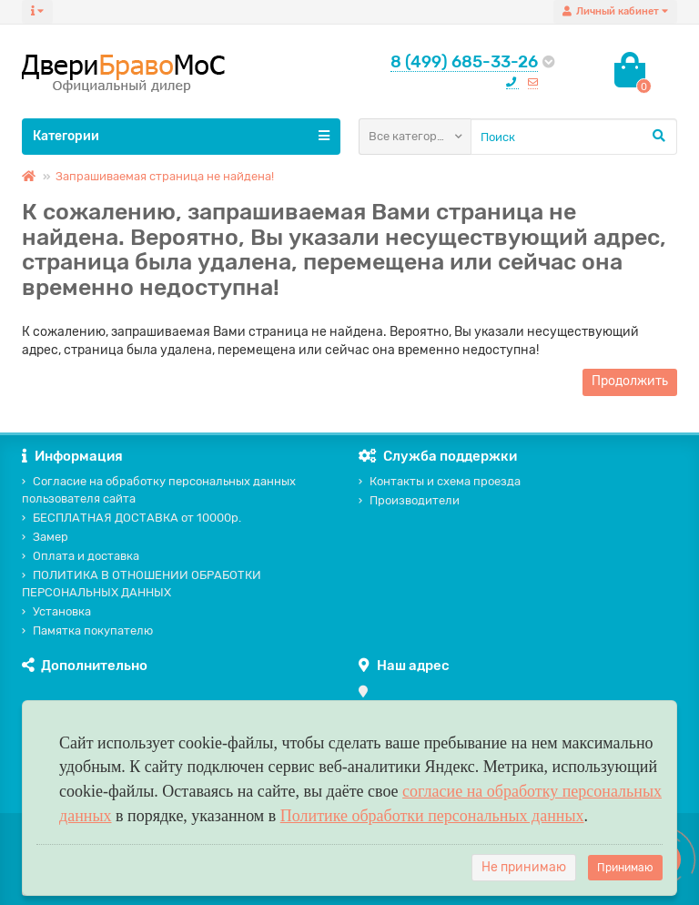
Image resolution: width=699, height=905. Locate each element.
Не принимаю (523, 867)
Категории (181, 135)
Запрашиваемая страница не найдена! (165, 176)
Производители (409, 500)
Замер (45, 537)
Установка (56, 611)
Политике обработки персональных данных (432, 816)
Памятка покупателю (87, 630)
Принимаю (625, 867)
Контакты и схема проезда (440, 481)
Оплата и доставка (80, 556)
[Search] (574, 136)
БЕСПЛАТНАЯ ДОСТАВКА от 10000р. (131, 517)
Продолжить (630, 381)
